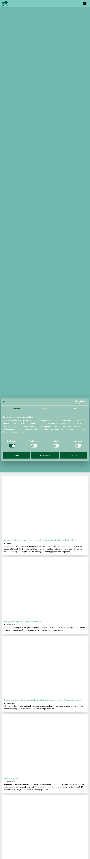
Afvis (16, 455)
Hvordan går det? (12, 778)
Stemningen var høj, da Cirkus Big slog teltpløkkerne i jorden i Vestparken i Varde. (43, 700)
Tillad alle (73, 455)
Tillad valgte (45, 455)
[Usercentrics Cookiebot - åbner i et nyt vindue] (77, 402)
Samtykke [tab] (15, 409)
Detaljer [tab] (45, 409)
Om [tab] (74, 409)
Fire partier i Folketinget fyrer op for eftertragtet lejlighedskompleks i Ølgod (40, 540)
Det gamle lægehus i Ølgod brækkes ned (23, 621)
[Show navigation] (84, 3)
